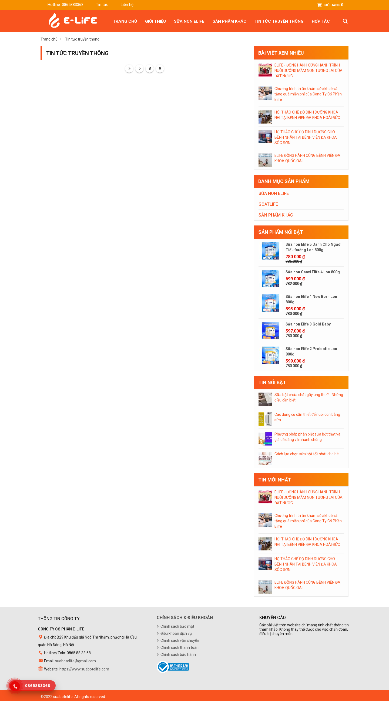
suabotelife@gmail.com (75, 661)
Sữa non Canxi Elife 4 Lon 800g (313, 272)
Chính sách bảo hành (178, 654)
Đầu (129, 69)
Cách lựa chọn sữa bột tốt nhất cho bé (306, 454)
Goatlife (268, 204)
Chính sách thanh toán (179, 647)
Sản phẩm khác (229, 21)
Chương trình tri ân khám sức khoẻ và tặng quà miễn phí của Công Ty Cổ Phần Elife (308, 94)
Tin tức (102, 4)
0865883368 (72, 4)
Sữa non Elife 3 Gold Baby (308, 324)
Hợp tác (321, 21)
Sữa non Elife (189, 21)
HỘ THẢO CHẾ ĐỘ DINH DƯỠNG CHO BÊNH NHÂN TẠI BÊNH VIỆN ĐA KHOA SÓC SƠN (305, 137)
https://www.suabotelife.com (84, 669)
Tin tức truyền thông (279, 21)
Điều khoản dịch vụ (176, 633)
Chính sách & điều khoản (185, 617)
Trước (139, 69)
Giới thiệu (155, 21)
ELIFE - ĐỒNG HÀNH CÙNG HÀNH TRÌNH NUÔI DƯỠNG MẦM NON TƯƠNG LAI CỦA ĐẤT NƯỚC (308, 70)
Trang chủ (125, 21)
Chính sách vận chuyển (179, 640)
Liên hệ (127, 4)
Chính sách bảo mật (177, 626)
